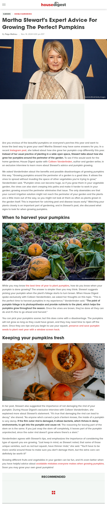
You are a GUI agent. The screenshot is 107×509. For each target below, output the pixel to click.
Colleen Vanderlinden (60, 161)
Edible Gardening (23, 14)
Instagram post (18, 150)
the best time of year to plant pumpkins (47, 285)
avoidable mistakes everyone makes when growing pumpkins (70, 463)
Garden (6, 14)
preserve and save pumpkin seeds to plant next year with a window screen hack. (50, 327)
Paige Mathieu (11, 34)
